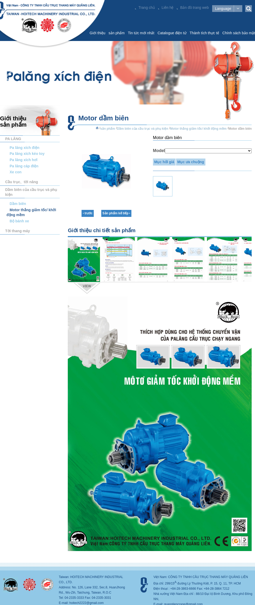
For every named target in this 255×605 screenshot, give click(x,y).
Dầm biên (18, 204)
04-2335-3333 (74, 598)
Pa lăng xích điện (24, 148)
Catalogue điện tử (172, 33)
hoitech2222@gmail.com (86, 603)
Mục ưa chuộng (190, 162)
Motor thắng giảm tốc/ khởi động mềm (198, 128)
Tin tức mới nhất (141, 33)
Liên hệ (167, 7)
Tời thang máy (17, 231)
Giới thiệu (97, 33)
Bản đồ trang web (194, 7)
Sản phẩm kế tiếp (116, 213)
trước (87, 213)
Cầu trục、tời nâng (21, 182)
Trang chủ (146, 7)
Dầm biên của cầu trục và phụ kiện (31, 192)
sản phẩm (117, 33)
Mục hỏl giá (164, 162)
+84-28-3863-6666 (183, 588)
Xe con (16, 172)
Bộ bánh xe (19, 221)
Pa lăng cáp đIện (24, 166)
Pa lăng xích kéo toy (27, 154)
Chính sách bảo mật (238, 33)
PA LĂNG (13, 139)
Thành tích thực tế (204, 33)
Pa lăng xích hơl (23, 160)
